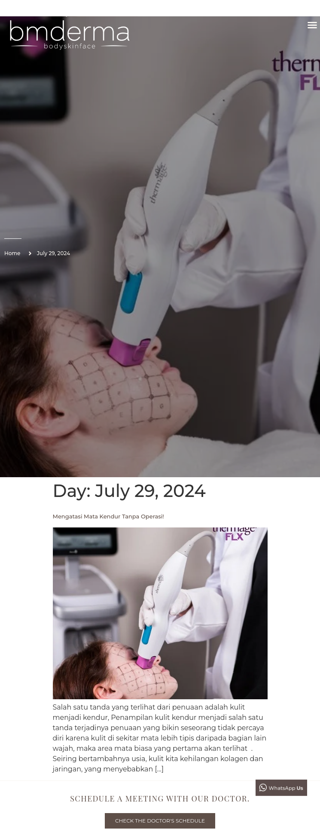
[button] (312, 25)
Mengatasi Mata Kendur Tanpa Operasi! (108, 516)
